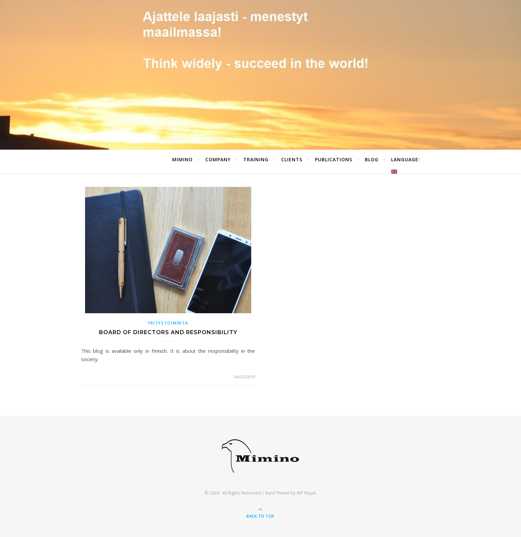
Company (218, 159)
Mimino (182, 159)
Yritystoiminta (168, 323)
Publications (333, 159)
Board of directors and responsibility (168, 332)
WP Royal (306, 493)
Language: (406, 165)
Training (255, 159)
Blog (371, 159)
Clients (291, 159)
